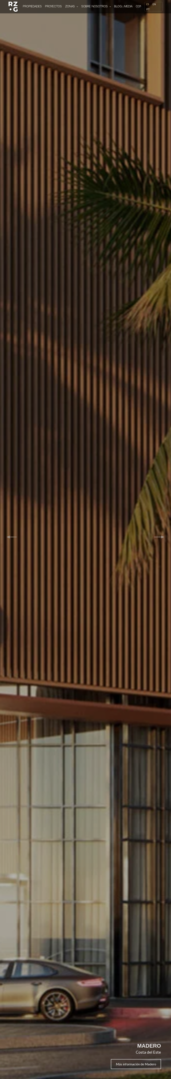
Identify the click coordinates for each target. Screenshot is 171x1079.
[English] (154, 4)
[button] (12, 537)
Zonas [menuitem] (72, 7)
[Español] (147, 4)
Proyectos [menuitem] (53, 6)
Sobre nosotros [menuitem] (96, 7)
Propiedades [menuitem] (32, 6)
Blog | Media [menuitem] (123, 6)
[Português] (148, 9)
